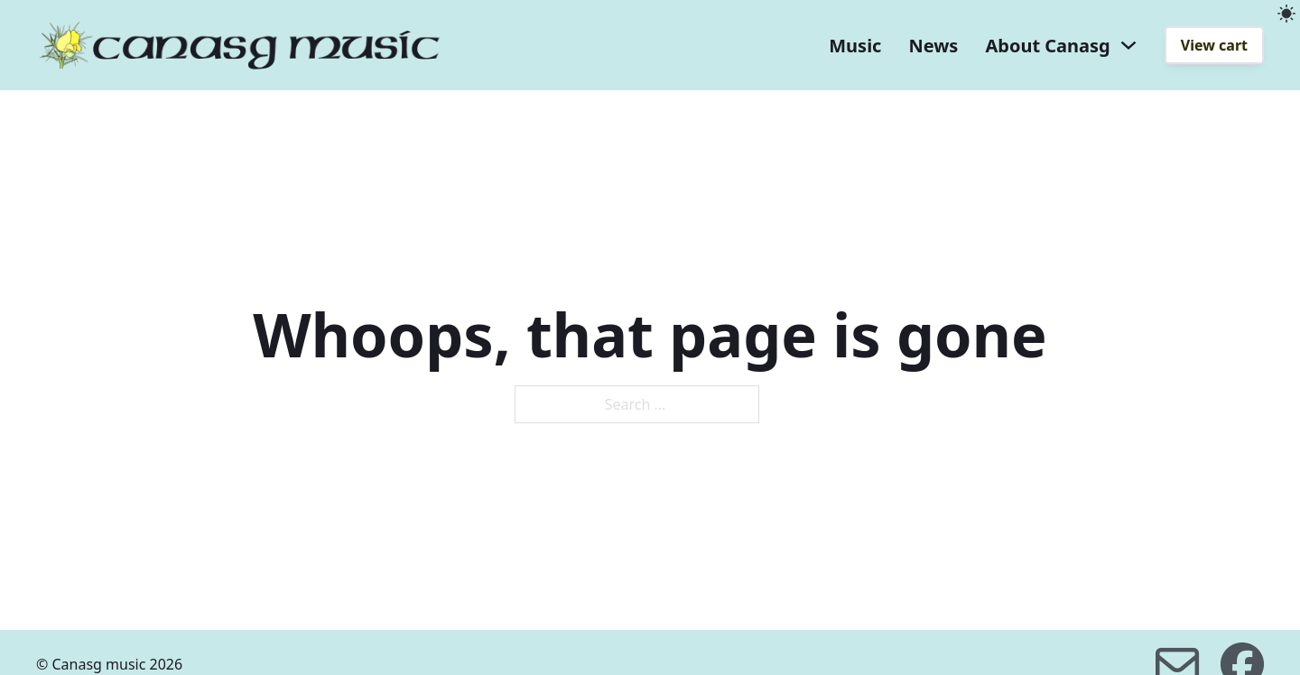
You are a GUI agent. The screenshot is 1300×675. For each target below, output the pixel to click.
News (933, 45)
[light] (1286, 14)
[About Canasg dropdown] (1128, 45)
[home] (239, 45)
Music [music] (855, 45)
